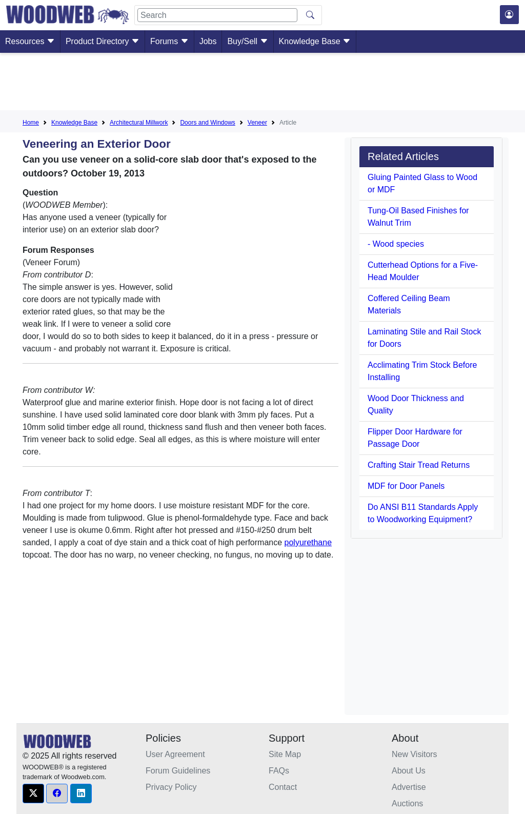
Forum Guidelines (178, 770)
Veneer (257, 122)
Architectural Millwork (139, 122)
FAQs (279, 770)
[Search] (217, 15)
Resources (30, 41)
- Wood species (396, 244)
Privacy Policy (171, 787)
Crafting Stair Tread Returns (419, 465)
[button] (33, 793)
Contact (283, 787)
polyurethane (308, 542)
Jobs (208, 41)
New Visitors (414, 754)
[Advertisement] (262, 84)
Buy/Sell (247, 41)
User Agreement (175, 754)
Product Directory (102, 41)
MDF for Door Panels (406, 486)
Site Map (285, 754)
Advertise (409, 787)
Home (31, 122)
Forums (169, 41)
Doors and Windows (207, 122)
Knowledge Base (315, 41)
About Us (409, 770)
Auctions (407, 803)
